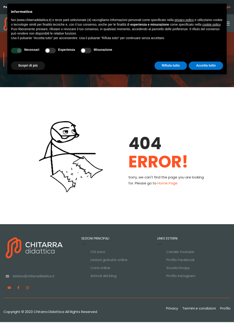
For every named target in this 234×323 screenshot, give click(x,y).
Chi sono (97, 252)
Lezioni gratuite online (109, 260)
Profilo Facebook (180, 260)
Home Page (167, 184)
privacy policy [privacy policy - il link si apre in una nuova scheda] (184, 20)
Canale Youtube (180, 252)
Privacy (172, 309)
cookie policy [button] (211, 24)
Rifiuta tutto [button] (171, 65)
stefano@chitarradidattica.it (33, 277)
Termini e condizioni (199, 309)
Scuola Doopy (178, 268)
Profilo (225, 309)
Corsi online (100, 268)
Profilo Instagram (180, 276)
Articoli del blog (103, 276)
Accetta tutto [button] (206, 65)
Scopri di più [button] (28, 65)
